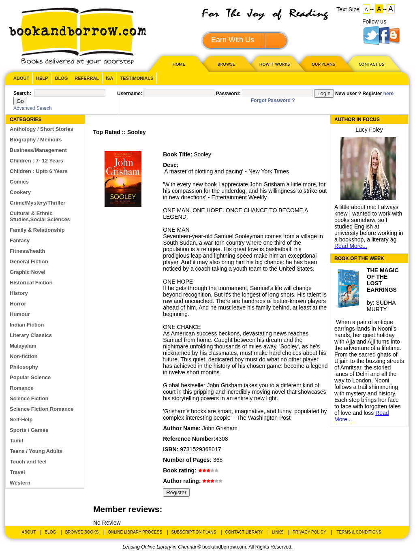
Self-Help (21, 419)
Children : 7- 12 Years (36, 161)
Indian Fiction (27, 325)
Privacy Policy (309, 532)
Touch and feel (28, 462)
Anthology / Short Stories (41, 129)
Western (20, 483)
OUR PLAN (323, 64)
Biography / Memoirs (36, 140)
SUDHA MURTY (381, 305)
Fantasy (20, 240)
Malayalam (23, 346)
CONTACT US (371, 64)
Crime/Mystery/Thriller (37, 203)
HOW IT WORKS (274, 64)
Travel (17, 472)
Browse (227, 64)
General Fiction (29, 261)
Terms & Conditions (358, 532)
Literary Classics (31, 335)
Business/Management (38, 150)
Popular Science (30, 377)
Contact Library (244, 532)
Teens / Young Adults (36, 451)
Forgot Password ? (273, 100)
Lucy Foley (369, 129)
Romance (22, 388)
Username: (129, 93)
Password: (228, 93)
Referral (87, 78)
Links (278, 532)
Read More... (350, 246)
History (19, 293)
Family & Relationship (37, 230)
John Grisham (219, 428)
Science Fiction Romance (42, 409)
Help (42, 78)
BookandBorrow (77, 36)
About (21, 78)
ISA (109, 78)
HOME (177, 64)
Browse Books (82, 532)
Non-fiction (24, 356)
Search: (22, 93)
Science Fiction (29, 398)
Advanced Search (32, 108)
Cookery (20, 192)
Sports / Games (29, 430)
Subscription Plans (193, 532)
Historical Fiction (31, 283)
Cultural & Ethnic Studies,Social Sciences (40, 216)
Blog (61, 78)
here (388, 93)
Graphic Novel (27, 272)
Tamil (16, 441)
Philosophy (24, 367)
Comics (19, 182)
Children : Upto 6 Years (39, 171)
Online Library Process (135, 532)
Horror (18, 304)
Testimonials (136, 78)
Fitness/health (27, 251)
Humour (20, 314)
